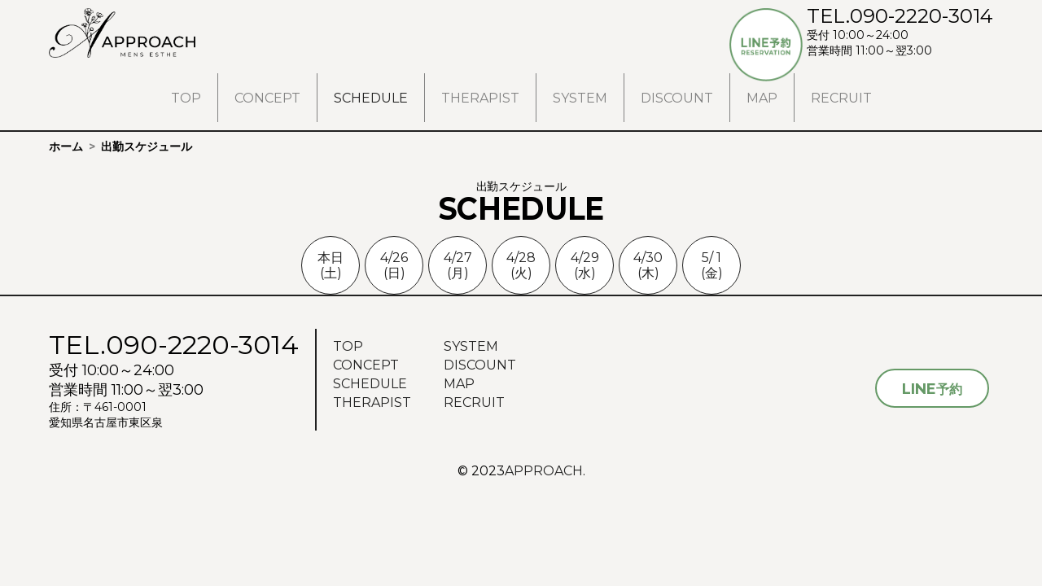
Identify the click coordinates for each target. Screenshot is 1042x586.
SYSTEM (580, 98)
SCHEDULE (371, 98)
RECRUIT (841, 98)
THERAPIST (480, 98)
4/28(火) (521, 265)
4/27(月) (458, 265)
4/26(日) (394, 265)
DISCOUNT (677, 98)
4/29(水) (585, 265)
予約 (932, 389)
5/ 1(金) (712, 265)
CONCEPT (267, 98)
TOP (186, 98)
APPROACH (544, 471)
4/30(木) (648, 265)
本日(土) (330, 265)
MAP (761, 98)
